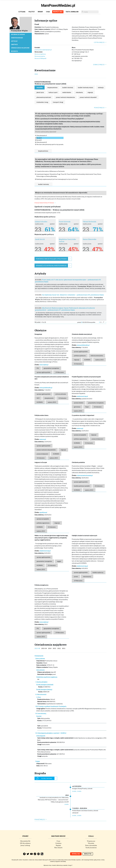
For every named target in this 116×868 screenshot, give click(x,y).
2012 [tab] (59, 648)
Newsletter (87, 854)
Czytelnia (21, 12)
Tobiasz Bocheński (89, 222)
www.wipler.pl (44, 364)
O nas (48, 12)
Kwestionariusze (17, 38)
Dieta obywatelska (91, 845)
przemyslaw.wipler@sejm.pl (43, 49)
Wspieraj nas (91, 841)
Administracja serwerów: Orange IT (64, 865)
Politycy (32, 12)
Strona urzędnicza (40, 54)
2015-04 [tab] (44, 648)
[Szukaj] (90, 11)
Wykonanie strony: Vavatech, (50, 865)
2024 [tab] (36, 74)
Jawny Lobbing (25, 845)
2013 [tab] (54, 648)
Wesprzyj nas (58, 12)
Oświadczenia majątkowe (20, 48)
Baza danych (58, 848)
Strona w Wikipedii (40, 58)
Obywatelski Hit (25, 841)
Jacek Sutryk (40, 239)
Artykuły (14, 41)
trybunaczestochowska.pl (85, 475)
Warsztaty (91, 843)
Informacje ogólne (18, 34)
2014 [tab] (49, 648)
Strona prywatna (40, 56)
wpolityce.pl (43, 512)
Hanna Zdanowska (89, 239)
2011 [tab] (63, 648)
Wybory (40, 12)
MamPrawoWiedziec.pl (58, 5)
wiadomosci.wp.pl (82, 396)
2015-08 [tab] (37, 648)
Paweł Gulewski (65, 222)
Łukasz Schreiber (41, 222)
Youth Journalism (72, 12)
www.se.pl (43, 439)
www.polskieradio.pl (83, 345)
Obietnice (14, 44)
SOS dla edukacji (25, 843)
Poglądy (58, 845)
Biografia (14, 51)
